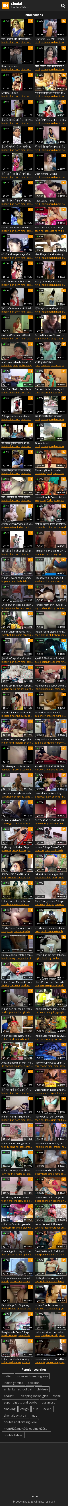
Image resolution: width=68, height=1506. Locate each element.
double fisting (13, 1435)
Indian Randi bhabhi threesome (51, 1170)
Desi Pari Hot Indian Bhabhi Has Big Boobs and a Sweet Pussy (51, 1089)
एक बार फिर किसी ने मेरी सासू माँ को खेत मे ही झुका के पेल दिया (51, 1224)
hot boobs (52, 1281)
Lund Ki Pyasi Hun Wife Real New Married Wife (17, 227)
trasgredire (22, 958)
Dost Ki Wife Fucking (46, 173)
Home (34, 1496)
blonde (44, 635)
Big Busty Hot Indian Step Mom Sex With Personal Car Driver (17, 847)
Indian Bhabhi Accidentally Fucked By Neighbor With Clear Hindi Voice (51, 497)
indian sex (7, 392)
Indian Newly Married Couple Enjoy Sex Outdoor (17, 982)
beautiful (10, 1396)
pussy (43, 500)
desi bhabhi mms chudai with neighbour (51, 928)
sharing (56, 796)
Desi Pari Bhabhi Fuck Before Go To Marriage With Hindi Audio (17, 389)
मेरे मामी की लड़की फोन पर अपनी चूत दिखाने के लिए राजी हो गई (51, 146)
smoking (10, 1409)
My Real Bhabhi (9, 92)
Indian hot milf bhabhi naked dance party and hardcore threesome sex (17, 901)
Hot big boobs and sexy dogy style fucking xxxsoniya (51, 1278)
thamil (57, 1396)
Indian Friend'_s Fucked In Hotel (17, 1116)
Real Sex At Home (44, 200)
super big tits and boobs (20, 1402)
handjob (50, 1308)
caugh (24, 1409)
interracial (31, 1146)
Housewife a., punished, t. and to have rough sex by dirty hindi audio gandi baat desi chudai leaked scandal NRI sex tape (51, 577)
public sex (18, 608)
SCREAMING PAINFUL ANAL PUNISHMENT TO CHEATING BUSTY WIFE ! (17, 874)
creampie (62, 338)
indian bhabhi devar (26, 1039)
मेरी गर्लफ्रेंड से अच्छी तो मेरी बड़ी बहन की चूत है (17, 550)
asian (58, 365)
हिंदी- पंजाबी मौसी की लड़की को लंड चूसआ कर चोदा (17, 1089)
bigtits (38, 958)
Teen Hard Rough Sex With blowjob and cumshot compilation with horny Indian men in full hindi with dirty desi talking (17, 793)
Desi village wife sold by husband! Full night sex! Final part (51, 793)
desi (9, 365)
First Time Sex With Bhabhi (49, 39)
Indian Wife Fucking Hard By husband (17, 1224)
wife (37, 823)
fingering (15, 715)
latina (54, 230)
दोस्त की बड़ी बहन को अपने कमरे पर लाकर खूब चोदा (17, 658)
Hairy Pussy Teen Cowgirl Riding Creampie (51, 982)
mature (31, 769)
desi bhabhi (17, 581)
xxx (49, 796)
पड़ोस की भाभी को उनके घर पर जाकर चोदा (51, 119)
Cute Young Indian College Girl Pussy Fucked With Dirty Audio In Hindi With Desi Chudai (51, 901)
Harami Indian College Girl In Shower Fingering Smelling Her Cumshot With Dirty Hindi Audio (51, 550)
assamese (48, 1402)
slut (51, 635)
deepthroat (61, 904)
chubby (44, 823)
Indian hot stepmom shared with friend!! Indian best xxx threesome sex (17, 1170)
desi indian (30, 581)
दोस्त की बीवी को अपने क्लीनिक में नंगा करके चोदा (17, 335)
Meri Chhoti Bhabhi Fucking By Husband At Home (17, 281)
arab (59, 823)
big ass (39, 608)
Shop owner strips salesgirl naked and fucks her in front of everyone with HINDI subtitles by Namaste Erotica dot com (17, 604)
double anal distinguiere (20, 1422)
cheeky (11, 958)
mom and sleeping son (32, 1376)
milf (60, 230)
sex (53, 365)
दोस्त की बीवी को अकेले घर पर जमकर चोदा (17, 119)
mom (45, 1146)
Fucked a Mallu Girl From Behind (17, 820)
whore (57, 635)
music (13, 688)
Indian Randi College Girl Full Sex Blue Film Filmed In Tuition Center (17, 1143)
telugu (52, 608)
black (43, 742)
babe (27, 931)
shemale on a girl (15, 1416)
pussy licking (27, 715)
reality (26, 823)
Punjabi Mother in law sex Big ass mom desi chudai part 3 (51, 604)
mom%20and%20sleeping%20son (26, 1429)
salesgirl (29, 608)
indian (54, 392)
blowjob (50, 904)
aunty (28, 365)
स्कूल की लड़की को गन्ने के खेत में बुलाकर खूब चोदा (17, 470)
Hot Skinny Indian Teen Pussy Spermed (17, 1197)
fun (35, 1409)
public (64, 1227)
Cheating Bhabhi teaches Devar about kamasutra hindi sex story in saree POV (51, 470)
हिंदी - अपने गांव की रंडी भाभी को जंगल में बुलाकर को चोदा (17, 173)
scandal (62, 392)
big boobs (53, 958)
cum (37, 338)
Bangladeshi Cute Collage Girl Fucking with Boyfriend (17, 1332)
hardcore (46, 230)
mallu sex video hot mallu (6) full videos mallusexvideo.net (51, 1332)
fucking (51, 500)
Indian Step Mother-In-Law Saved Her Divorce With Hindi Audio (51, 1035)
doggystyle (41, 796)
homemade (52, 769)
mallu (22, 365)
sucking (5, 1012)
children (42, 1389)
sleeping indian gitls (34, 1396)
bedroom (30, 527)
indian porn (13, 42)
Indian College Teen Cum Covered (51, 847)
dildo (14, 635)
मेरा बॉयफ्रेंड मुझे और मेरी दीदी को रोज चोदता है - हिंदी (51, 92)
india (4, 365)
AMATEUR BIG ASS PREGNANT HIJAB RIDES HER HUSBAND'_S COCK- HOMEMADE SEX (51, 766)
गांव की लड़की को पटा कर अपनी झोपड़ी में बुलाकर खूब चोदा (51, 416)
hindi (4, 42)
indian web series (11, 1362)
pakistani (34, 1383)
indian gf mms (13, 1383)
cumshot (45, 365)
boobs (56, 1173)
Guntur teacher (43, 443)
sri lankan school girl (18, 1389)
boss (4, 608)
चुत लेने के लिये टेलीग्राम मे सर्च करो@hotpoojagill (51, 658)
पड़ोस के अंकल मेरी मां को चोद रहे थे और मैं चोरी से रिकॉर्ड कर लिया (17, 200)
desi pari (31, 392)
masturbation (8, 1308)
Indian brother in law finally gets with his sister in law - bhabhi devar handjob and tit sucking (17, 1035)
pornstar (62, 554)
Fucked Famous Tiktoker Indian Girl (51, 335)
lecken (47, 1409)
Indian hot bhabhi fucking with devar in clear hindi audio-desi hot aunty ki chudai (17, 1359)
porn (37, 365)
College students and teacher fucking (17, 416)
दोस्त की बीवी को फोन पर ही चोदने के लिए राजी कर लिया (17, 146)
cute (12, 1012)
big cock (5, 581)
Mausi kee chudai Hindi (48, 712)
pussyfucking (25, 1335)
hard (64, 1146)
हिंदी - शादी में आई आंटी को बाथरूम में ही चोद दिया (17, 39)
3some (26, 1281)
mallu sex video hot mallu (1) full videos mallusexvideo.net (17, 362)
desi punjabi (8, 1254)
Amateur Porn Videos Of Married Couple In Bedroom (17, 524)
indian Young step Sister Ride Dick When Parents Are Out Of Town (51, 631)
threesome (54, 661)
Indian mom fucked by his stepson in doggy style (51, 1143)
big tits (28, 688)
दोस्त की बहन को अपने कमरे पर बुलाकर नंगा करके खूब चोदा (51, 254)
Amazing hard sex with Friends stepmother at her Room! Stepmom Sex (17, 1062)
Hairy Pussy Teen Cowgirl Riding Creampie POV (51, 1116)
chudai (63, 958)
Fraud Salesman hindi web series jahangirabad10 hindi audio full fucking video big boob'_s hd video (17, 712)
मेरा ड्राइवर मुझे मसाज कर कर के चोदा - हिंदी (17, 443)
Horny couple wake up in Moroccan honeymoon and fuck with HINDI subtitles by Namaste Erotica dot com (51, 1062)
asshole (5, 769)
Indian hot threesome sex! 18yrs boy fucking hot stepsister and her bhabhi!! (51, 1008)
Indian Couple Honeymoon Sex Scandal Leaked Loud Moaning (51, 1305)
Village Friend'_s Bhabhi (48, 281)
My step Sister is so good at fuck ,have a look (17, 739)
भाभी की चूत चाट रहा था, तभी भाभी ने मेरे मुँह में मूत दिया (51, 524)
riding (20, 635)
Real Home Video (10, 66)
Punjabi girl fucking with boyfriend (17, 1251)
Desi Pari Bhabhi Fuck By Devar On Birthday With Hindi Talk (51, 1251)
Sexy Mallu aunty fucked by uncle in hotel (51, 739)
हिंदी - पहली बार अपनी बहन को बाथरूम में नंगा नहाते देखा (51, 308)
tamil (63, 527)
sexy (53, 338)
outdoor (39, 877)
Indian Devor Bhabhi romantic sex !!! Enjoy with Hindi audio (17, 577)
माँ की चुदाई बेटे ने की (44, 362)
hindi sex (26, 42)
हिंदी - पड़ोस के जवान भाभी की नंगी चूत (17, 308)
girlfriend (28, 1012)
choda (30, 742)
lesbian (44, 661)
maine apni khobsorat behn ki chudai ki (17, 685)
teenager (16, 796)
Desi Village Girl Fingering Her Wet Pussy (17, 1305)
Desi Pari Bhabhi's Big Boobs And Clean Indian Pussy (51, 1197)
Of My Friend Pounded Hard (16, 928)
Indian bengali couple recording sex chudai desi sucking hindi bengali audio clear (17, 1008)
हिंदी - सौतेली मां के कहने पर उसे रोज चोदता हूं (51, 66)
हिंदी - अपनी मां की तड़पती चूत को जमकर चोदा (17, 497)
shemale (21, 1308)
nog (34, 1416)
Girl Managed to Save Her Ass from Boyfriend (17, 766)
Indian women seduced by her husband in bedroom (51, 1359)
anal (37, 581)
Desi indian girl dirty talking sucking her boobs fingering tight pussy (51, 955)
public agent (22, 1254)
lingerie (28, 635)
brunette (12, 877)
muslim (5, 688)
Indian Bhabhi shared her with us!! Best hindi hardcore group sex (17, 631)
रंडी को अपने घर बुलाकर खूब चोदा (15, 254)
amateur (45, 392)
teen (37, 230)
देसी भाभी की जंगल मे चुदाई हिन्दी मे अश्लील (51, 874)
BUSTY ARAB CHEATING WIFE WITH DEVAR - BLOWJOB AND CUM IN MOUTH (51, 820)
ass (65, 581)
